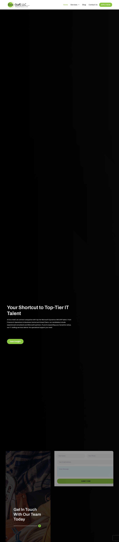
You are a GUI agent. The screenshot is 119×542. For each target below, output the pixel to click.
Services (75, 5)
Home (65, 5)
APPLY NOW (105, 5)
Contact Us (93, 5)
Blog (84, 5)
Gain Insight (15, 341)
